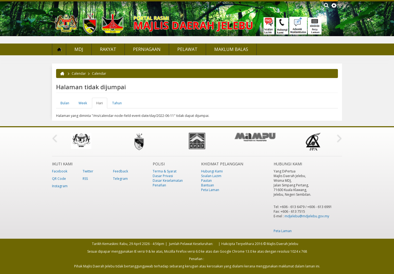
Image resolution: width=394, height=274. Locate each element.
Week (83, 103)
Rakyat (108, 49)
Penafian (159, 185)
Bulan (64, 103)
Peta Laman (210, 190)
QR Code (59, 178)
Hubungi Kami (212, 171)
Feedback (120, 171)
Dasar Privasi (163, 176)
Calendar (79, 73)
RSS (85, 178)
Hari (101, 104)
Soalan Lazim (211, 176)
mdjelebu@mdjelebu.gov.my (307, 216)
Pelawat (187, 49)
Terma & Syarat (164, 171)
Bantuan (207, 185)
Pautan (206, 180)
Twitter (88, 171)
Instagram (60, 186)
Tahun (117, 103)
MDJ (78, 49)
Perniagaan (147, 49)
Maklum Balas (231, 49)
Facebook (59, 171)
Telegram (120, 178)
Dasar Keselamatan (168, 180)
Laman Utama (59, 49)
